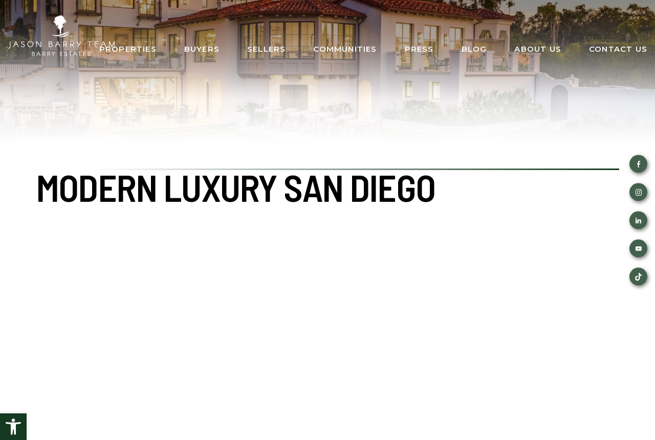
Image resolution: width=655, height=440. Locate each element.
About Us (537, 49)
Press (419, 49)
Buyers (202, 49)
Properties (128, 49)
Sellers (266, 49)
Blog (474, 49)
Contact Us (618, 49)
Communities (345, 49)
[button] (13, 426)
